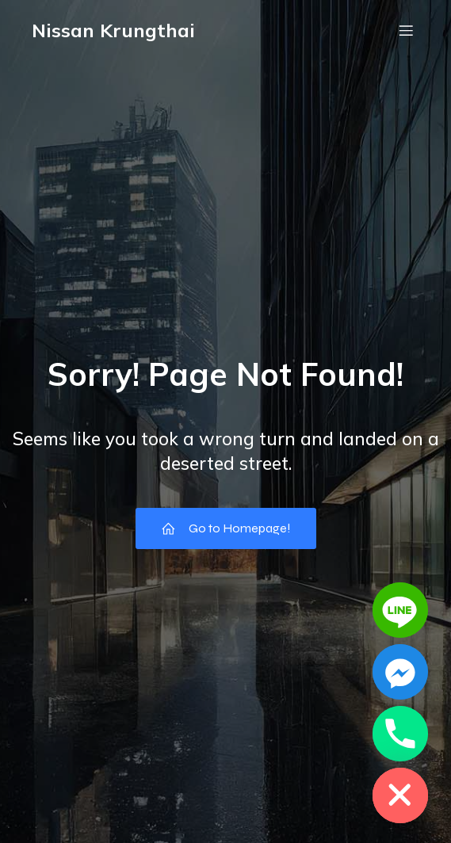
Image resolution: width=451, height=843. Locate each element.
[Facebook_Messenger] (400, 672)
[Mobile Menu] (405, 30)
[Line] (400, 610)
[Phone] (400, 733)
